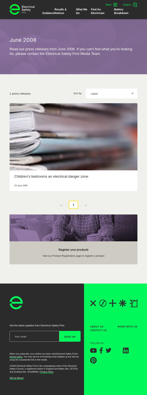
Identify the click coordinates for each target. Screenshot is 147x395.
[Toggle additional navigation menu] (111, 5)
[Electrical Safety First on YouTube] (93, 351)
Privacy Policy (46, 372)
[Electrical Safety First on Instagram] (117, 352)
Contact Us (98, 330)
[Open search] (130, 4)
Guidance (48, 13)
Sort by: (78, 93)
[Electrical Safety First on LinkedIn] (126, 352)
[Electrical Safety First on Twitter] (108, 351)
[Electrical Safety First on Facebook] (101, 352)
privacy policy (16, 356)
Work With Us (127, 326)
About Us (97, 326)
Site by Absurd (17, 378)
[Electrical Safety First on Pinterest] (93, 362)
